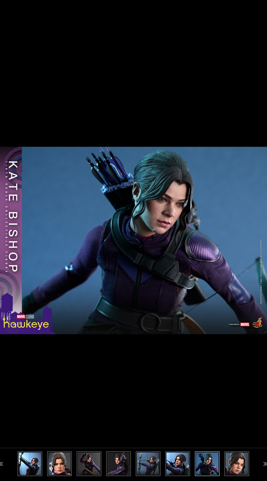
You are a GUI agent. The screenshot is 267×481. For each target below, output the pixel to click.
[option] (133, 240)
